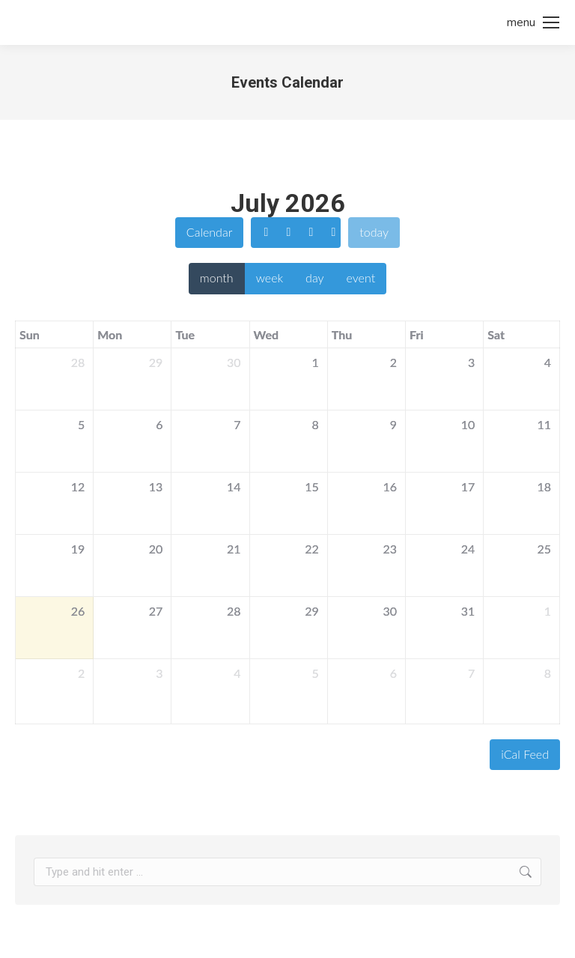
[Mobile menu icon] (533, 22)
